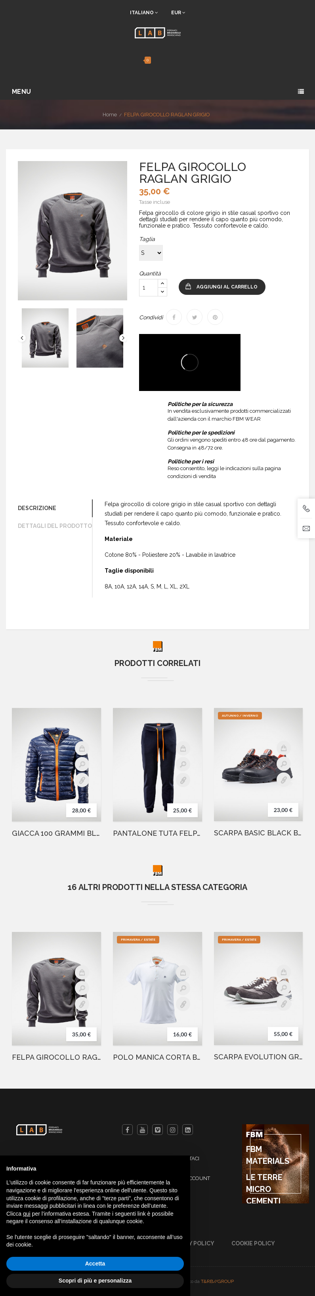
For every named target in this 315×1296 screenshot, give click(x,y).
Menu (21, 91)
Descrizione (37, 508)
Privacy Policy (191, 1243)
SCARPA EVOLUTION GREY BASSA (258, 1057)
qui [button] (27, 1214)
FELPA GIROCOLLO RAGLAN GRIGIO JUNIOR (56, 1057)
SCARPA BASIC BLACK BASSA (258, 833)
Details (82, 780)
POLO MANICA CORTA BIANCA (157, 1057)
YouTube (142, 1129)
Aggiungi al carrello (227, 287)
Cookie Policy (253, 1243)
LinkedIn (187, 1129)
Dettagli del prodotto (55, 526)
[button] (137, 60)
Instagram (172, 1129)
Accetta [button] (95, 1263)
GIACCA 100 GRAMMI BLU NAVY (56, 833)
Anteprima (82, 764)
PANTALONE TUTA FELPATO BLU (157, 833)
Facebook (127, 1129)
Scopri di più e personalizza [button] (95, 1280)
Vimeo (157, 1129)
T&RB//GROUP (217, 1281)
